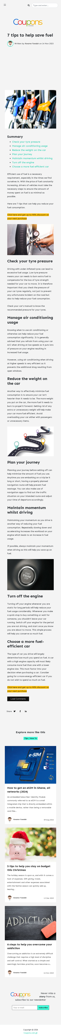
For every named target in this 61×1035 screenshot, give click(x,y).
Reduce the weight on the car (29, 150)
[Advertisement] (30, 64)
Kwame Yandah (32, 43)
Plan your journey (22, 154)
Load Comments (18, 699)
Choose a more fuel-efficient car (30, 166)
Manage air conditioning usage (30, 145)
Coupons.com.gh (31, 1033)
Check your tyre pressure (26, 141)
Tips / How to (30, 738)
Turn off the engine (23, 162)
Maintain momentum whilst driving (32, 158)
